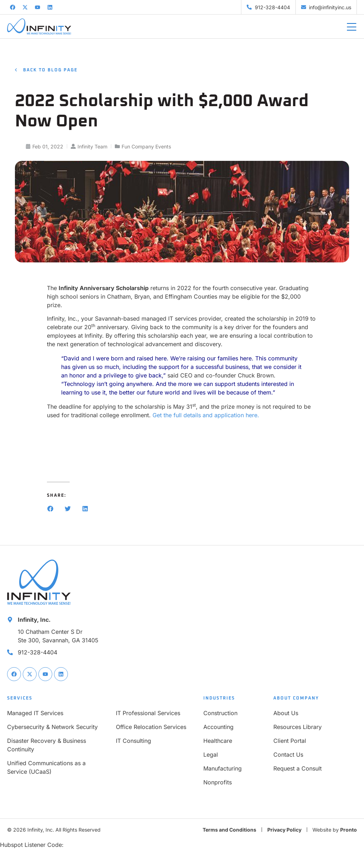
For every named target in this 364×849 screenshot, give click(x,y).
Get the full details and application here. (205, 415)
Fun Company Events (146, 146)
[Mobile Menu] (351, 27)
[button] (50, 509)
